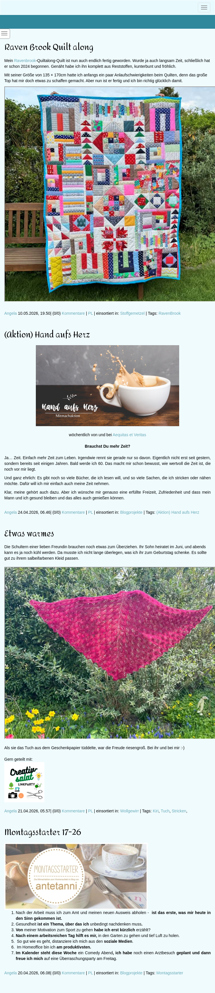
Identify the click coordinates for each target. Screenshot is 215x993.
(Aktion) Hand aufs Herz (178, 512)
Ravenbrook (25, 60)
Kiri (156, 811)
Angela (10, 313)
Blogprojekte (131, 512)
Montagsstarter (170, 973)
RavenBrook (170, 313)
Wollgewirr (129, 811)
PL (90, 313)
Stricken (179, 811)
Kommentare (73, 313)
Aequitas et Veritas (129, 434)
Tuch (165, 811)
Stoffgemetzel (132, 313)
